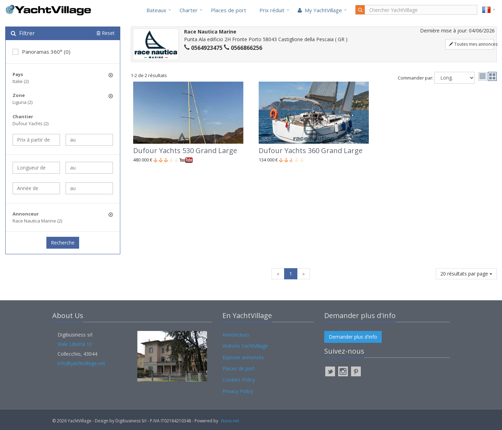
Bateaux (156, 10)
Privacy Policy (237, 391)
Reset (106, 33)
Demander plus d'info (353, 336)
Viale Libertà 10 (75, 344)
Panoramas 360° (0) (41, 51)
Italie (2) (21, 81)
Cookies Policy (238, 379)
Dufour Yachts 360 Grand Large (311, 150)
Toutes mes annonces (471, 44)
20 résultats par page (466, 273)
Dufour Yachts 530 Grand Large (185, 150)
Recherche (63, 242)
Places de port (228, 10)
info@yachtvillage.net (81, 363)
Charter (189, 10)
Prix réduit (271, 10)
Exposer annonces (243, 357)
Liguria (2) (22, 102)
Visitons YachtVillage (245, 345)
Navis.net (230, 421)
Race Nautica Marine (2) (37, 221)
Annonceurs (235, 334)
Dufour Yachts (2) (30, 123)
